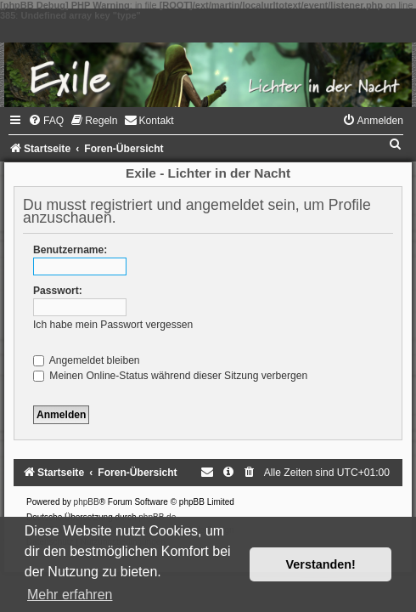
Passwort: (57, 291)
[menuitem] (46, 121)
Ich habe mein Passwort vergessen (113, 325)
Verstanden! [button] (321, 564)
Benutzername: (70, 250)
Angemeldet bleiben (86, 360)
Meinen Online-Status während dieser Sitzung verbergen (170, 376)
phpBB (86, 502)
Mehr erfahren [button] (70, 594)
